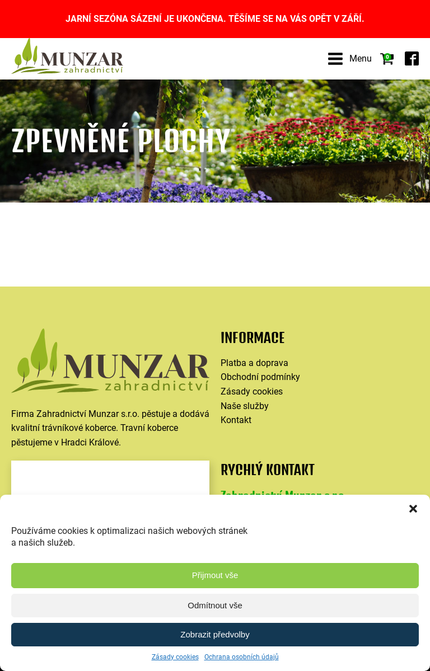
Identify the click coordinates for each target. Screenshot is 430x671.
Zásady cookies (175, 657)
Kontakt (236, 420)
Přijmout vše (215, 575)
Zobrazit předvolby (214, 634)
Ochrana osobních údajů (241, 657)
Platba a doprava (254, 363)
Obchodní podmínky (260, 377)
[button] (413, 508)
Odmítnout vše (215, 605)
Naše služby (245, 406)
